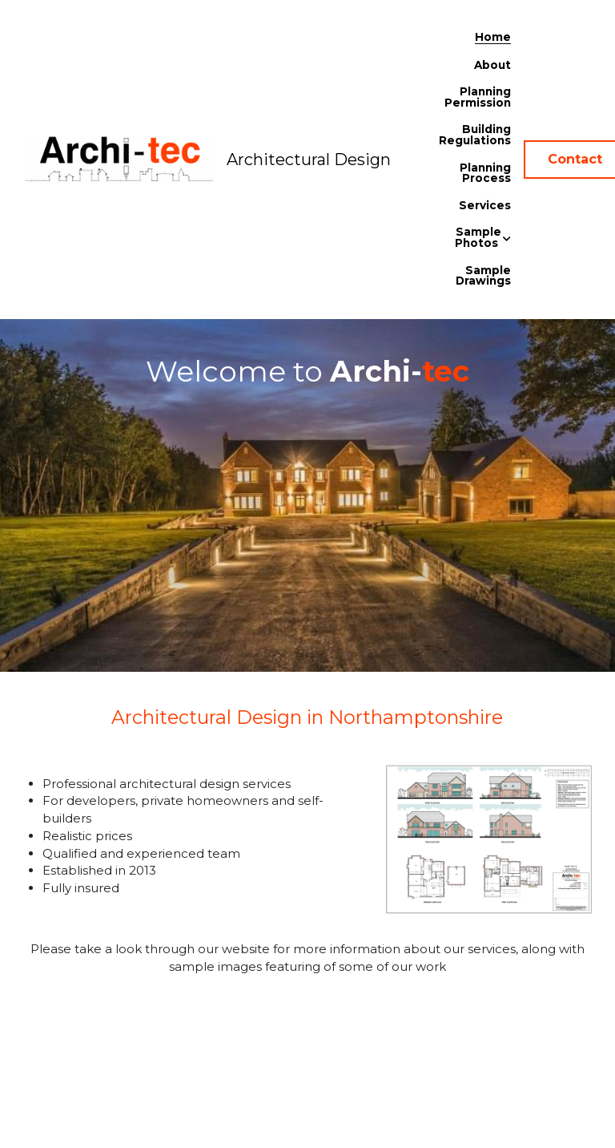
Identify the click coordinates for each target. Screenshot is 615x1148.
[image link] (119, 158)
